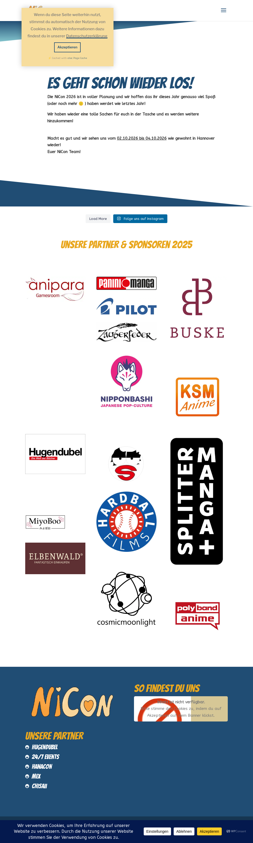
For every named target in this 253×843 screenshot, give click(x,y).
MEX (36, 776)
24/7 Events (45, 757)
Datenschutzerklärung (86, 36)
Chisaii (39, 786)
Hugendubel (45, 747)
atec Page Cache (77, 58)
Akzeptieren (68, 47)
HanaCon (42, 766)
